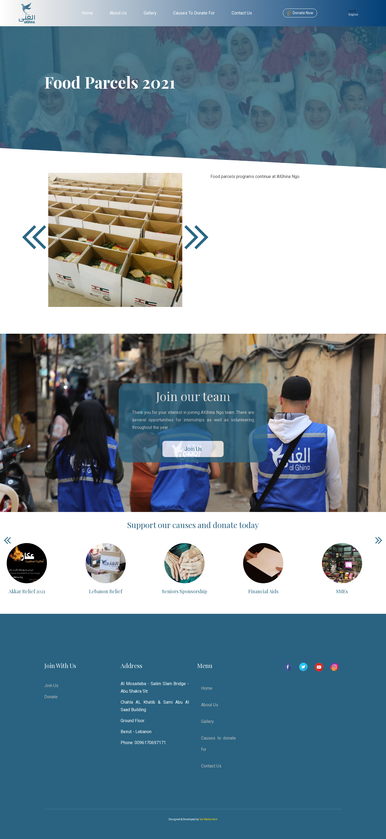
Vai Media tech (208, 819)
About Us (118, 13)
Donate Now (300, 13)
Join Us (193, 449)
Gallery (150, 13)
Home (87, 13)
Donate (51, 696)
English (353, 14)
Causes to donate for (194, 13)
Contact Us (242, 13)
